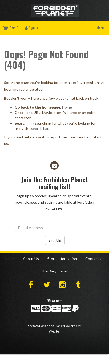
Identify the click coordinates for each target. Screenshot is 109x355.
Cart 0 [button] (10, 27)
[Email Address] (54, 227)
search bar (39, 128)
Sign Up (55, 240)
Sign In (31, 27)
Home (67, 107)
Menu (98, 27)
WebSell (54, 331)
